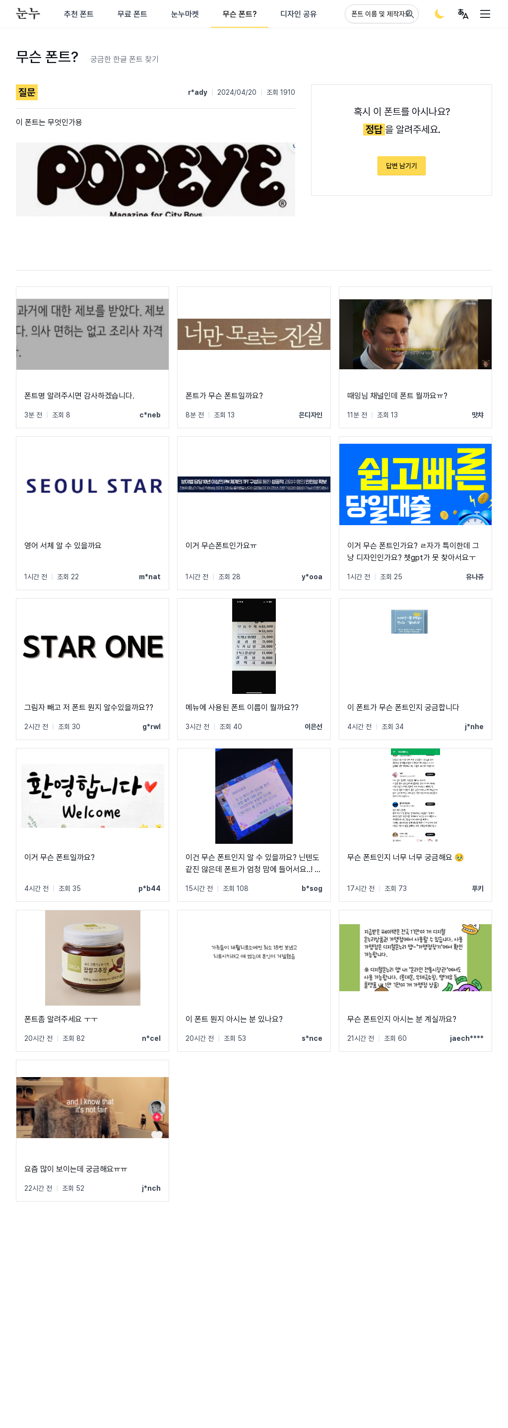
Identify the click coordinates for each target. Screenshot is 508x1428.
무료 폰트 (132, 14)
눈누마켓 (185, 14)
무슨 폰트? (239, 14)
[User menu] (463, 14)
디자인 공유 (298, 14)
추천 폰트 (79, 14)
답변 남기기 (401, 166)
